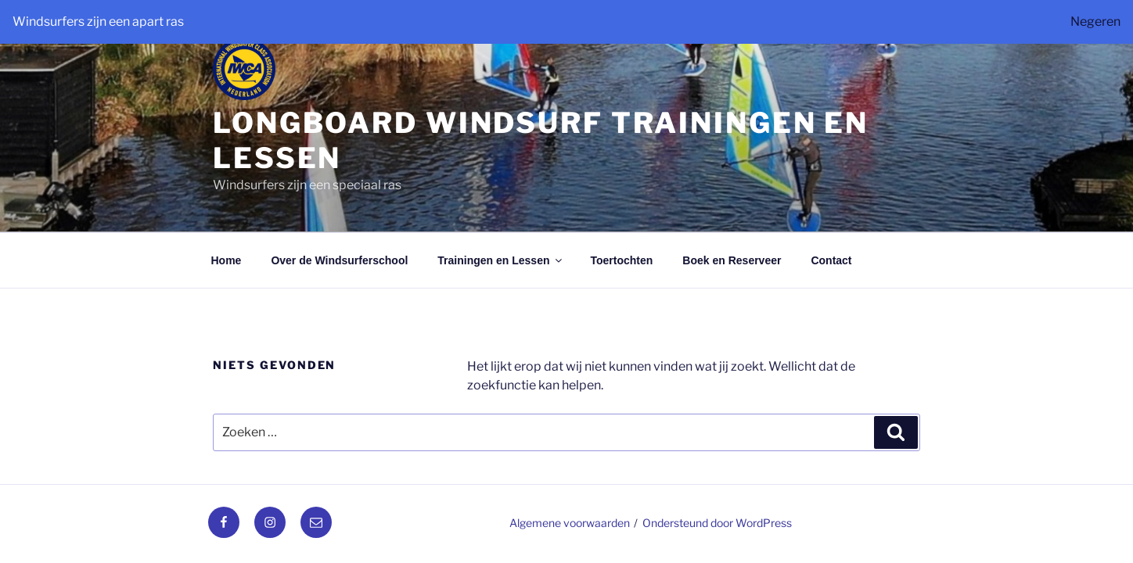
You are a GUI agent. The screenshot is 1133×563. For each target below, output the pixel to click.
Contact (831, 260)
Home (226, 260)
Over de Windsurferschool (339, 260)
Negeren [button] (1095, 21)
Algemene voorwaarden (569, 522)
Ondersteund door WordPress (717, 522)
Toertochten (621, 260)
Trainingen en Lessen (500, 260)
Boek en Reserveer (731, 260)
